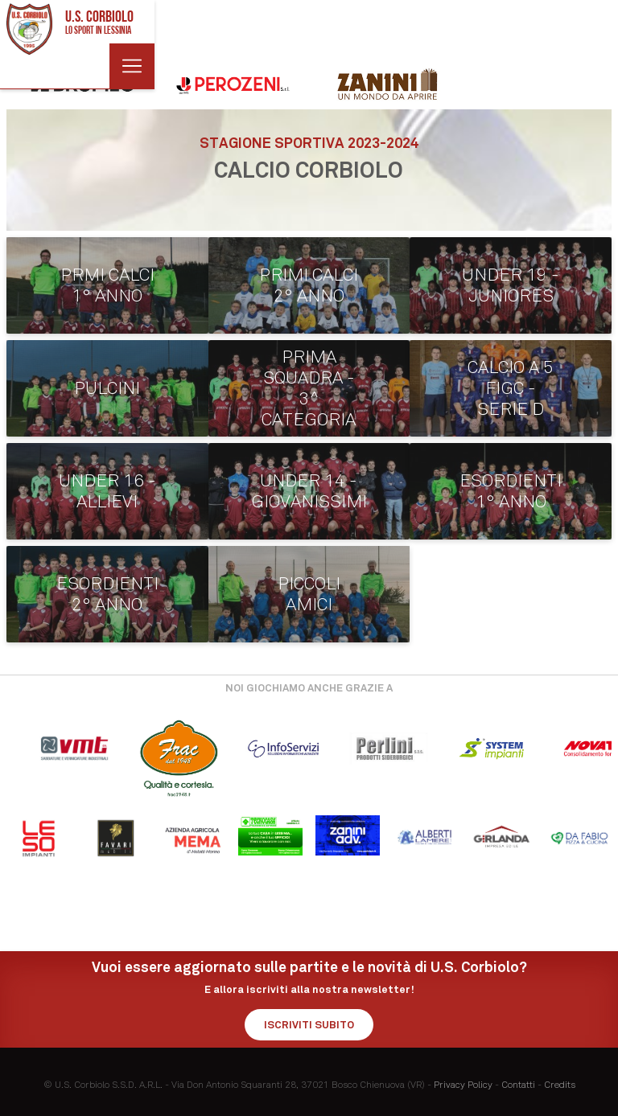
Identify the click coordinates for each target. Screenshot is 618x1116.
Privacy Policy (463, 1084)
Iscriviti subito (309, 1025)
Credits (559, 1084)
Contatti (518, 1084)
